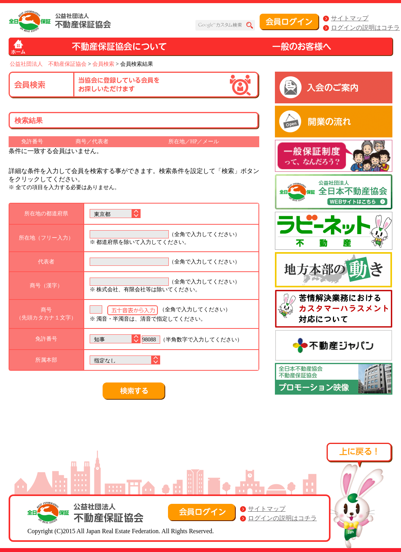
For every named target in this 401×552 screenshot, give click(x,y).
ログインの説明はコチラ (365, 27)
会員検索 (103, 64)
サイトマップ (349, 18)
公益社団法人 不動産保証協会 (48, 64)
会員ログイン (289, 22)
